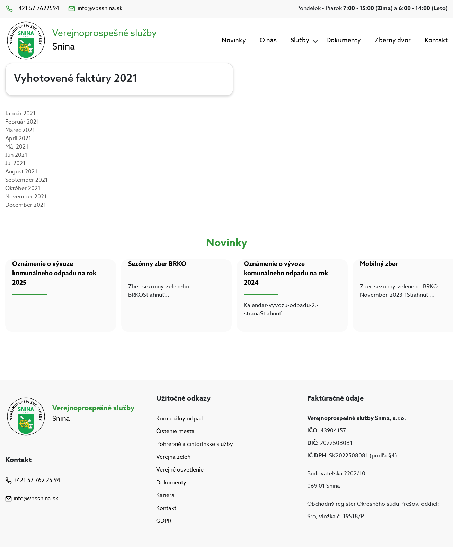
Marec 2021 (20, 130)
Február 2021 (22, 122)
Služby (300, 40)
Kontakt (436, 40)
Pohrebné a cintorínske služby (194, 444)
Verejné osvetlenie (180, 470)
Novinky (234, 40)
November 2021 (26, 196)
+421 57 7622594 (32, 8)
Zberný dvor (393, 40)
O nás (268, 40)
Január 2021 (20, 113)
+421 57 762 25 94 (32, 480)
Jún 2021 (16, 155)
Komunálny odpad (180, 418)
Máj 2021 (16, 147)
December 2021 (25, 205)
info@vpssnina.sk (95, 8)
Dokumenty (343, 40)
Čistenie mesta (175, 431)
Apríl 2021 (18, 138)
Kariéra (165, 495)
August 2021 (21, 172)
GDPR (163, 521)
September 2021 (26, 180)
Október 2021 (23, 188)
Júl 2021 (15, 163)
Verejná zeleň (173, 457)
